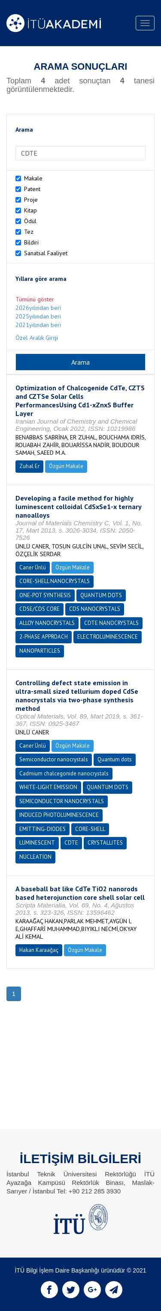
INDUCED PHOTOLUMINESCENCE (59, 815)
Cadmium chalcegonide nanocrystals (64, 773)
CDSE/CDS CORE (39, 609)
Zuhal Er (29, 466)
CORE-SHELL (90, 829)
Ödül (30, 221)
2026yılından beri (38, 308)
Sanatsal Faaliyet (45, 253)
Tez (28, 232)
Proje (31, 199)
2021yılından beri (38, 325)
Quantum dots (114, 759)
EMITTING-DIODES (42, 829)
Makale (33, 178)
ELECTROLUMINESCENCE (107, 636)
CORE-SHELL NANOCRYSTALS (54, 581)
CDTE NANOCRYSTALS (111, 623)
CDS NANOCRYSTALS (94, 609)
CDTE (71, 842)
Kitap (30, 210)
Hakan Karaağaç (38, 950)
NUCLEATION (35, 856)
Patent (32, 189)
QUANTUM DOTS (101, 595)
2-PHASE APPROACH (43, 636)
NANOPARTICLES (39, 650)
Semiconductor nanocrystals (53, 759)
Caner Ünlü (32, 567)
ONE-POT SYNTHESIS (45, 595)
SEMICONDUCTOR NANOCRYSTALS (61, 801)
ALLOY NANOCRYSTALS (47, 623)
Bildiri (31, 242)
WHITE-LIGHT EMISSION (48, 787)
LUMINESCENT (37, 842)
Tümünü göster (34, 299)
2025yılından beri (38, 316)
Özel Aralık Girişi (36, 338)
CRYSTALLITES (105, 842)
